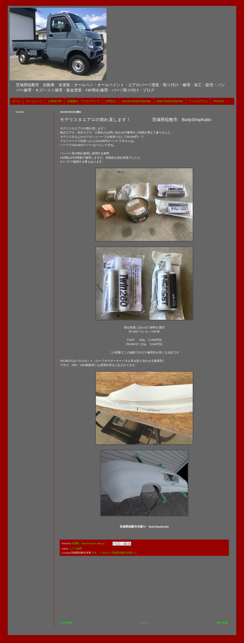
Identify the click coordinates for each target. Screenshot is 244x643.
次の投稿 (66, 622)
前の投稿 (222, 622)
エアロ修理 (75, 548)
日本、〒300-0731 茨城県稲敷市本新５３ (114, 552)
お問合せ (110, 101)
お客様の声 (55, 101)
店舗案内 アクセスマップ (83, 101)
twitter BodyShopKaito (169, 101)
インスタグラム (198, 101)
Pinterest (218, 101)
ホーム (16, 101)
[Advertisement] (144, 588)
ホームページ (34, 101)
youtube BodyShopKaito (136, 101)
